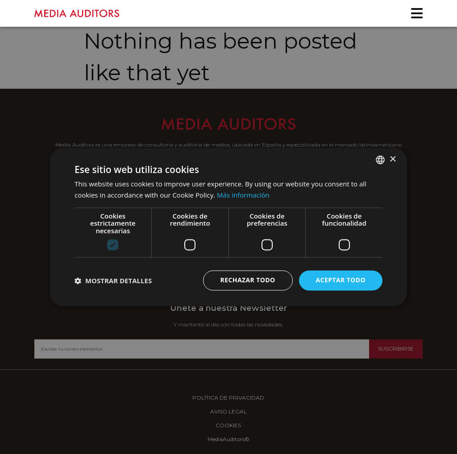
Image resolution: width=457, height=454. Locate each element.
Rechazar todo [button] (247, 280)
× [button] (392, 159)
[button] (113, 281)
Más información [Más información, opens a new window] (243, 195)
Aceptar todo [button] (341, 280)
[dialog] (228, 227)
